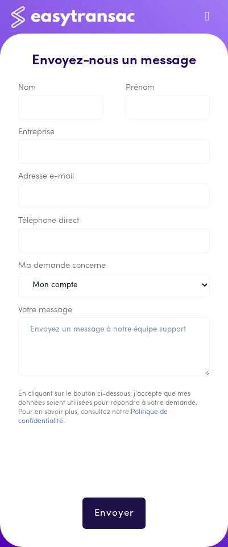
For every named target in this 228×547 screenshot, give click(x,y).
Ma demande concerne (62, 266)
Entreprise (36, 132)
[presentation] (114, 468)
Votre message (45, 310)
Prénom (140, 88)
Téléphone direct (48, 221)
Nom (27, 88)
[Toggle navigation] (207, 16)
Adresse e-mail (46, 176)
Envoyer (114, 513)
